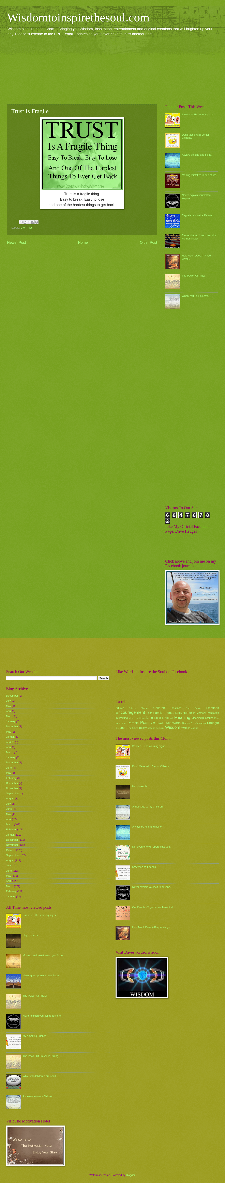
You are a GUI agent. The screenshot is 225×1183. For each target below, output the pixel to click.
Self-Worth (173, 722)
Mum (216, 718)
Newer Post (16, 242)
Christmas (175, 708)
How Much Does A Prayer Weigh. (151, 927)
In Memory (199, 712)
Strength (213, 722)
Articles (120, 708)
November (12, 788)
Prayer (160, 722)
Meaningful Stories (202, 717)
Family (157, 712)
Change (145, 708)
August (10, 742)
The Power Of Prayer (194, 275)
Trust (29, 227)
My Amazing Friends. (35, 1035)
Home (83, 242)
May (8, 705)
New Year (121, 723)
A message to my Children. (38, 1096)
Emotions (212, 708)
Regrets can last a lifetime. (197, 215)
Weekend (150, 728)
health (178, 713)
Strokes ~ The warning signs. (198, 114)
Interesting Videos (137, 718)
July (8, 700)
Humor (187, 712)
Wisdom (172, 727)
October (10, 850)
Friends (169, 712)
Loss (157, 717)
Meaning (182, 717)
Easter (198, 708)
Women (185, 727)
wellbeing (160, 728)
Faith (149, 712)
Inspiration (213, 712)
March (9, 716)
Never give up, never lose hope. (41, 975)
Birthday (132, 708)
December (12, 695)
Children (159, 708)
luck (172, 718)
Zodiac (194, 728)
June (9, 767)
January (10, 721)
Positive (147, 722)
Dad (188, 708)
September (12, 793)
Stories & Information (194, 723)
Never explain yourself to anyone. (42, 1015)
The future (132, 728)
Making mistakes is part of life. (199, 175)
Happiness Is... (31, 935)
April (8, 711)
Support (121, 727)
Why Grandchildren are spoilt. (40, 1076)
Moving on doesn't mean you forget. (43, 955)
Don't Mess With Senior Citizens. (151, 766)
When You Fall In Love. (195, 295)
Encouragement (130, 712)
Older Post (148, 242)
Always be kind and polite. (197, 154)
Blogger (130, 1175)
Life (22, 227)
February (11, 778)
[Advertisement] (112, 70)
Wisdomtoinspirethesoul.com (78, 17)
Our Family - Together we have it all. (153, 907)
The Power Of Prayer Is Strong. (41, 1055)
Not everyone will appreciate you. (151, 846)
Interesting (122, 717)
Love (165, 717)
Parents (133, 722)
